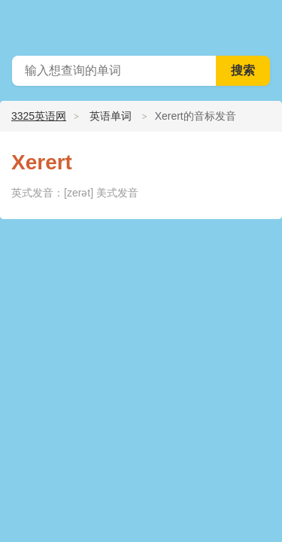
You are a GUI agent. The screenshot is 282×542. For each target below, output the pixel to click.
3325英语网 (38, 116)
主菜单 (261, 22)
